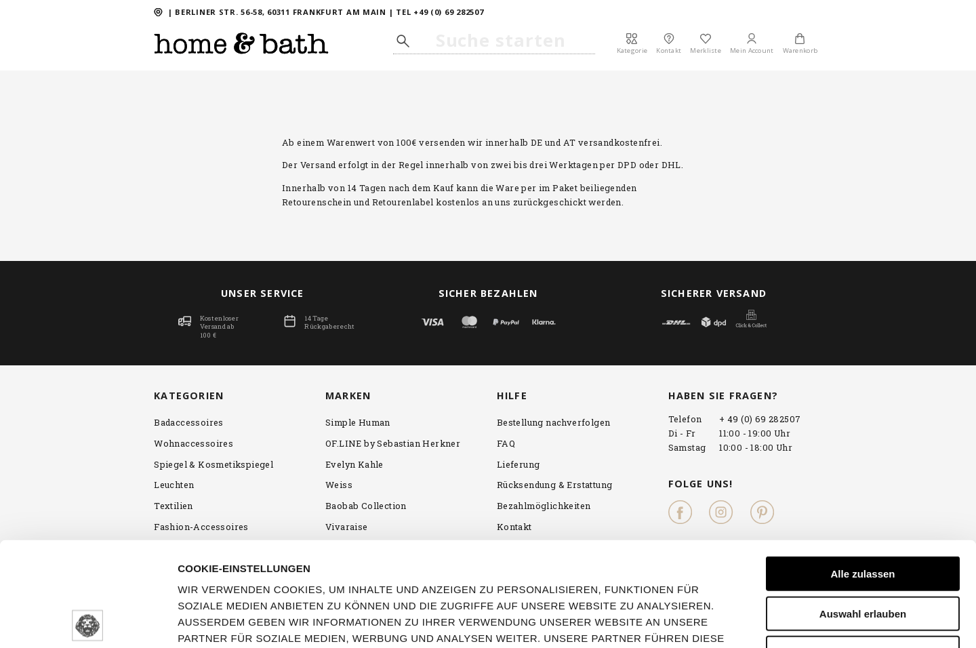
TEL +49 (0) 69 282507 (439, 12)
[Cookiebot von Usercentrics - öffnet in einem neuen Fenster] (87, 621)
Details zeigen (855, 621)
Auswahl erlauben (862, 509)
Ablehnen (863, 548)
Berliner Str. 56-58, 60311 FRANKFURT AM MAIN (280, 12)
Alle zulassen (862, 469)
